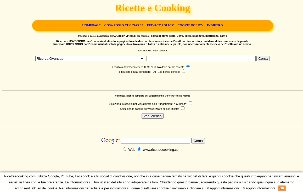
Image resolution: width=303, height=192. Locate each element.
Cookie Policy (190, 25)
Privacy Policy (160, 25)
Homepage (91, 25)
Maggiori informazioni (259, 188)
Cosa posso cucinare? (123, 25)
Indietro (215, 25)
